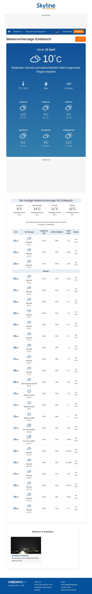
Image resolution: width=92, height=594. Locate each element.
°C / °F (80, 39)
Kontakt (37, 590)
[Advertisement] (45, 22)
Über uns (37, 582)
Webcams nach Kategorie (36, 32)
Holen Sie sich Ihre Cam (43, 584)
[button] (57, 31)
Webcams (17, 32)
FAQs (63, 582)
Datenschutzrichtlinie (68, 590)
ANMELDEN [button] (67, 32)
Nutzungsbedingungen (69, 584)
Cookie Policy (66, 587)
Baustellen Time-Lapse (42, 587)
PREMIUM (79, 31)
